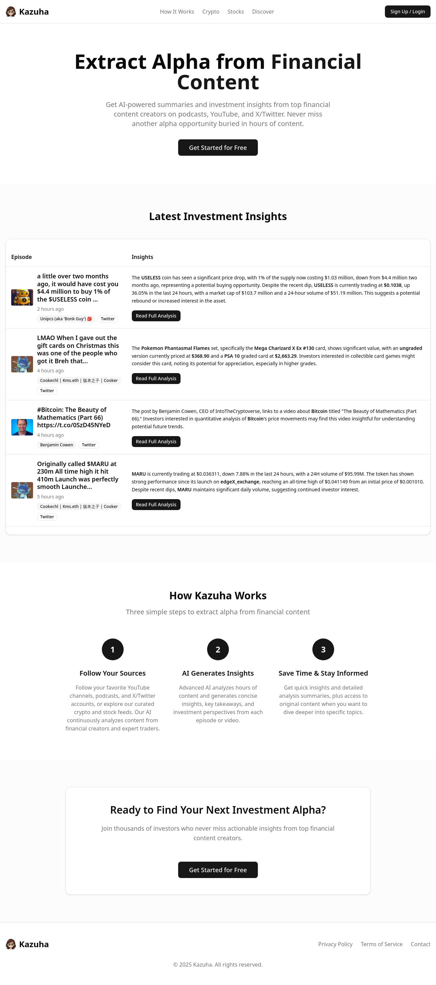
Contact (421, 944)
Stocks (236, 11)
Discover (263, 11)
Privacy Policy (335, 944)
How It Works (177, 11)
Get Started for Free (218, 147)
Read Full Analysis (156, 315)
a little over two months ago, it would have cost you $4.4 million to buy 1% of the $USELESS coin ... (78, 287)
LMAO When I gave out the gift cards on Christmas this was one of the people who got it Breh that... (78, 349)
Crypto (210, 11)
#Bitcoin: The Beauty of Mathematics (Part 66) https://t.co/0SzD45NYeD (74, 417)
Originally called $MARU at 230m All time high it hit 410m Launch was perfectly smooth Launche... (78, 475)
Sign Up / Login (407, 11)
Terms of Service (382, 944)
